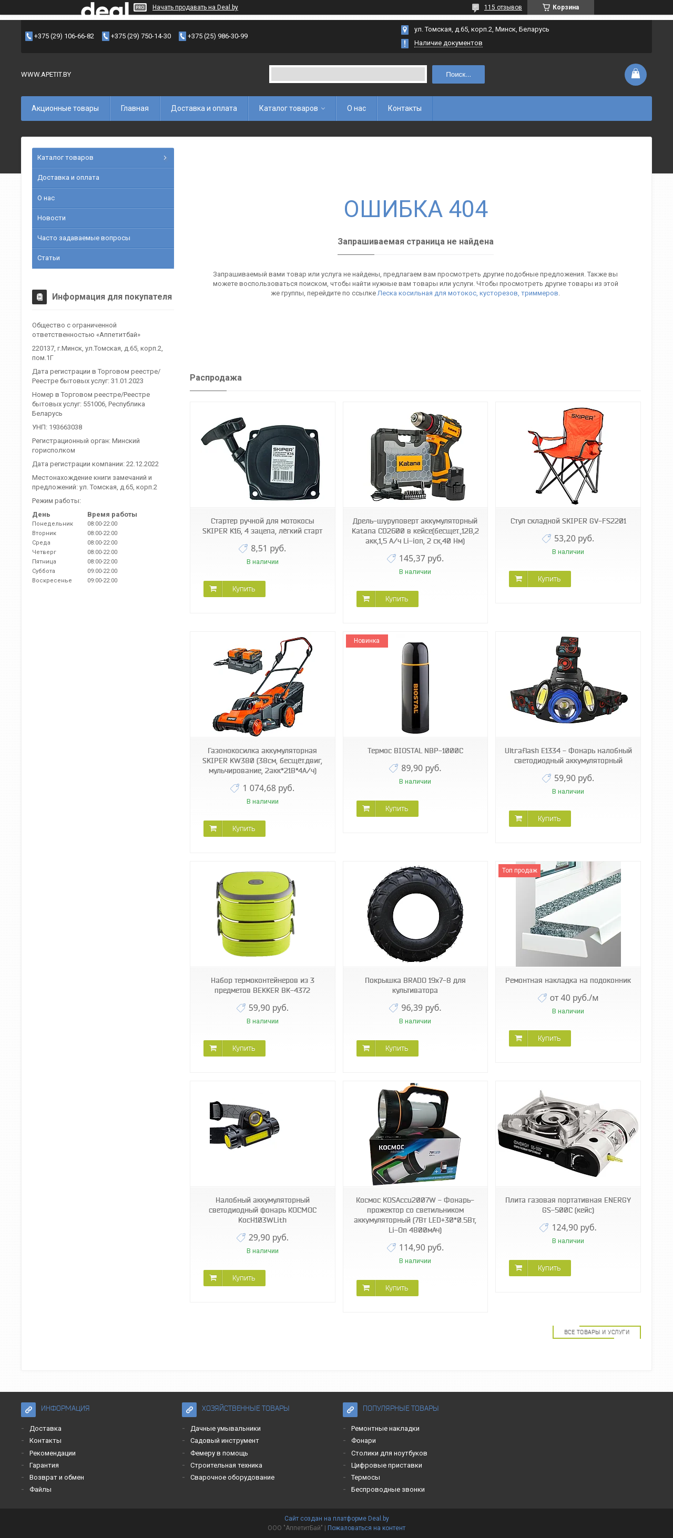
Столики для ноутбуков (389, 1453)
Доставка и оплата (204, 108)
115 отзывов (503, 7)
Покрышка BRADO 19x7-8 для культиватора (415, 985)
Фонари (363, 1440)
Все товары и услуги (597, 1332)
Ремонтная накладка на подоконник (568, 980)
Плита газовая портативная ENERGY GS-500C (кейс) (568, 1205)
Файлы (40, 1489)
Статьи (48, 258)
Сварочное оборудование (232, 1477)
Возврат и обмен (56, 1477)
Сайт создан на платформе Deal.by (336, 1518)
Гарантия (44, 1465)
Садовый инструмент (224, 1440)
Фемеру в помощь (219, 1453)
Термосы (365, 1477)
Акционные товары (65, 108)
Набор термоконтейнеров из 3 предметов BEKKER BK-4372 (262, 985)
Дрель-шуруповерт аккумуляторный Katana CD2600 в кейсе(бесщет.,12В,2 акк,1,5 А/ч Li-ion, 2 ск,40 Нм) (415, 531)
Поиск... (458, 74)
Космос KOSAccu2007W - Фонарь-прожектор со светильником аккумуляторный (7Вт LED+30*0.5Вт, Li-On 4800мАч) (415, 1215)
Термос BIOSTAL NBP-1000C (415, 750)
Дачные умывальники (225, 1428)
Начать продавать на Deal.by (195, 7)
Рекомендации (52, 1453)
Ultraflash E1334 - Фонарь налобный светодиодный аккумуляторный (568, 755)
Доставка (45, 1428)
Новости (51, 218)
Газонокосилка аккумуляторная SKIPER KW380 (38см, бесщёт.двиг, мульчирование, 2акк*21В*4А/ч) (262, 760)
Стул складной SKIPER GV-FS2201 (568, 521)
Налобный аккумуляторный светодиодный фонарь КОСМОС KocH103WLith (263, 1210)
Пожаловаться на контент (366, 1528)
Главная (135, 108)
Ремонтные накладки (385, 1428)
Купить (243, 589)
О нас (356, 108)
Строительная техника (226, 1465)
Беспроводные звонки (388, 1489)
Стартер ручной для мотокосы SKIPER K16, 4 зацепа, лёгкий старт (262, 526)
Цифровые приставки (386, 1465)
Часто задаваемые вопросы (83, 238)
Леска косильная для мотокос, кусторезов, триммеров (468, 293)
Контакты (405, 108)
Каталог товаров (288, 108)
